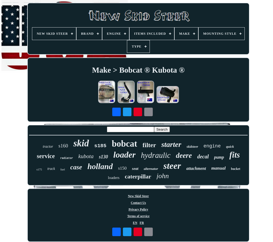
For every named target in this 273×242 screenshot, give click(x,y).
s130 (103, 156)
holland (100, 166)
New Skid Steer (138, 196)
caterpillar (138, 176)
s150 (122, 168)
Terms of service (138, 216)
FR (142, 223)
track (51, 169)
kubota (86, 156)
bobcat (124, 144)
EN (135, 223)
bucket (235, 169)
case (76, 167)
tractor (48, 147)
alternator (151, 169)
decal (203, 156)
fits (234, 154)
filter (149, 145)
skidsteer (192, 147)
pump (219, 157)
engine (212, 146)
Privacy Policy (138, 209)
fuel (62, 169)
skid (81, 143)
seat (135, 168)
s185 (100, 146)
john (162, 176)
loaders (113, 177)
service (46, 156)
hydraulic (156, 155)
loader (124, 154)
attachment (196, 168)
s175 (39, 169)
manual (218, 168)
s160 (63, 146)
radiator (66, 158)
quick (230, 147)
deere (184, 155)
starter (171, 144)
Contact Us (138, 203)
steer (172, 166)
